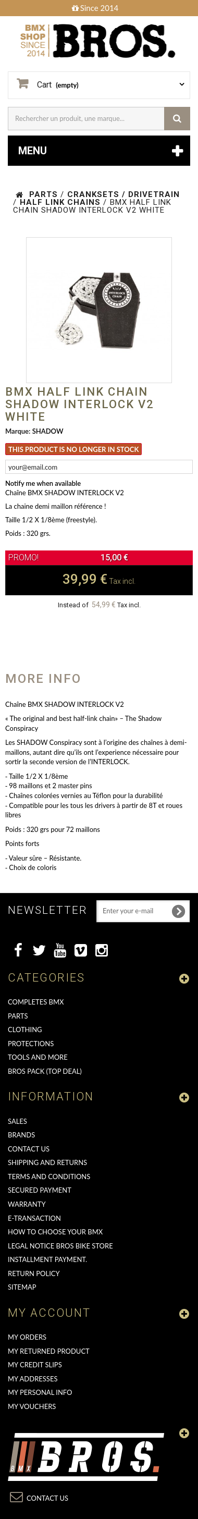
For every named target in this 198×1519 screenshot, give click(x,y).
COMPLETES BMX (36, 1002)
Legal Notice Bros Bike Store (60, 1246)
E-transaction (34, 1218)
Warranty (27, 1204)
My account (49, 1312)
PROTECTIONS (31, 1043)
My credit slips (35, 1365)
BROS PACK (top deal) (45, 1071)
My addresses (32, 1379)
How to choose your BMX (55, 1232)
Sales (17, 1121)
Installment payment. (47, 1259)
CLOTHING (25, 1029)
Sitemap (22, 1287)
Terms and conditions (49, 1176)
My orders (27, 1337)
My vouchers (32, 1406)
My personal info (40, 1392)
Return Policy (34, 1273)
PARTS (18, 1016)
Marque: (17, 431)
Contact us (28, 1149)
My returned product (49, 1351)
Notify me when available (43, 483)
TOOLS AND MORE (38, 1057)
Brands (21, 1135)
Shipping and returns (47, 1162)
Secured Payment (39, 1190)
